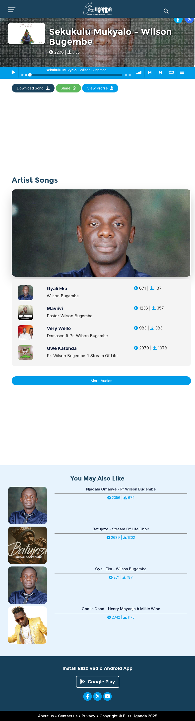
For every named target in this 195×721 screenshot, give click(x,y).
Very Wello (59, 328)
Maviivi (55, 308)
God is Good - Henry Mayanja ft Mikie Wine (121, 608)
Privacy (88, 716)
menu (182, 72)
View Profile (100, 88)
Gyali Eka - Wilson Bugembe (120, 568)
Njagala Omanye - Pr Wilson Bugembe (121, 489)
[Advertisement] (97, 141)
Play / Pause (13, 72)
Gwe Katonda (62, 348)
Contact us (67, 716)
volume (139, 72)
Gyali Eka (57, 288)
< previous (150, 72)
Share (68, 88)
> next (160, 72)
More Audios (101, 380)
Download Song (33, 88)
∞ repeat (171, 72)
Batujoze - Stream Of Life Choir (121, 529)
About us (46, 716)
